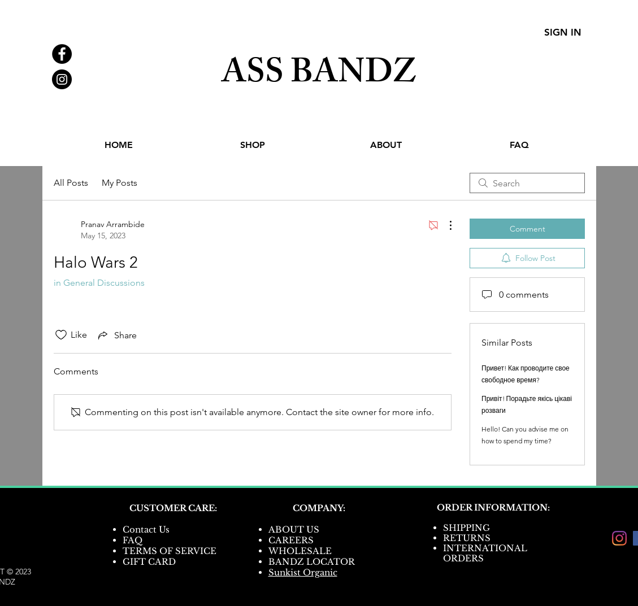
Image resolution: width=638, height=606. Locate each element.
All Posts (71, 182)
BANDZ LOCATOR (312, 561)
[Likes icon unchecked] (61, 335)
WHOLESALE (300, 551)
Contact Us (146, 529)
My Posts (119, 182)
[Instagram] (619, 538)
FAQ (132, 540)
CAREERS (291, 540)
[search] (527, 183)
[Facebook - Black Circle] (62, 54)
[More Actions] (445, 225)
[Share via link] (116, 335)
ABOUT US (293, 529)
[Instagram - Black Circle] (62, 79)
